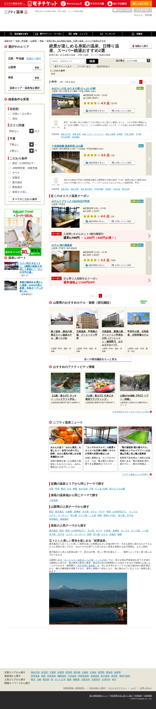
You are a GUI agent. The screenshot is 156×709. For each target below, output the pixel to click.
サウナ (101, 511)
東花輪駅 (76, 137)
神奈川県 (35, 672)
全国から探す (33, 58)
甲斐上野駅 (129, 134)
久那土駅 (116, 189)
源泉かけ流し (110, 515)
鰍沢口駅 (126, 189)
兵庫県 (60, 672)
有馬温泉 (51, 676)
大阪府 (85, 672)
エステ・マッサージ (59, 515)
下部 (91, 488)
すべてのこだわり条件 (24, 199)
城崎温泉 (61, 676)
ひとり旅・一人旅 (87, 515)
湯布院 (114, 676)
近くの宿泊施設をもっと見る (100, 359)
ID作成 (148, 15)
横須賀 (46, 679)
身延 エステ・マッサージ (92, 134)
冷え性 (85, 511)
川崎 (39, 679)
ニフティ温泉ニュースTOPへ (135, 474)
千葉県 (52, 672)
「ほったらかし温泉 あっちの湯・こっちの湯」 (85, 560)
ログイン (138, 15)
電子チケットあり (63, 66)
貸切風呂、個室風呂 (59, 519)
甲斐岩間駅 (99, 189)
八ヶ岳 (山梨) (101, 488)
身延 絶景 (76, 134)
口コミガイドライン (118, 688)
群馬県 (69, 672)
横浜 (33, 679)
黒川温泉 (105, 676)
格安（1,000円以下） (117, 511)
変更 (37, 67)
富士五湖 (83, 488)
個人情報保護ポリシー (98, 696)
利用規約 (138, 696)
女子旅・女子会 (125, 515)
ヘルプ (133, 688)
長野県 (101, 672)
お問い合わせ (146, 688)
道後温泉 (94, 676)
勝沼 (63, 488)
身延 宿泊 (65, 189)
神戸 (114, 679)
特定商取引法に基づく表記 (121, 696)
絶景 (89, 534)
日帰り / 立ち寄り (22, 113)
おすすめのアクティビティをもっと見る (130, 411)
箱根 (43, 676)
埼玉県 (44, 672)
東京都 (77, 672)
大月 (69, 488)
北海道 (93, 672)
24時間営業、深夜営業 (25, 168)
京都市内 (95, 679)
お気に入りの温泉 (122, 10)
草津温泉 (35, 676)
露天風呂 (59, 511)
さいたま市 (60, 679)
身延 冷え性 (66, 134)
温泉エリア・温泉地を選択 (25, 87)
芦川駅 (138, 134)
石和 (51, 488)
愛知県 (109, 672)
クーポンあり (84, 66)
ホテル (93, 511)
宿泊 (51, 511)
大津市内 (106, 679)
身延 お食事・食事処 (114, 134)
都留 (75, 488)
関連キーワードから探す (17, 683)
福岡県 (117, 672)
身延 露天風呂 (86, 189)
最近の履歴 (143, 10)
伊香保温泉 (83, 676)
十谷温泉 (53, 500)
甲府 (57, 488)
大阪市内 (85, 679)
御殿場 (76, 679)
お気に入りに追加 (123, 111)
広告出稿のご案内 (97, 688)
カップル (133, 511)
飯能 (69, 679)
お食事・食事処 (73, 511)
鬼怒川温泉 (124, 676)
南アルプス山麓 (117, 488)
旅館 (100, 515)
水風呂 (112, 534)
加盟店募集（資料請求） (74, 688)
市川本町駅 (65, 137)
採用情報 (148, 696)
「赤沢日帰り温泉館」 (86, 565)
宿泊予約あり (103, 66)
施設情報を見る (96, 111)
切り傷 (73, 515)
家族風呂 (17, 187)
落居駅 (108, 189)
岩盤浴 (16, 177)
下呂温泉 (72, 676)
